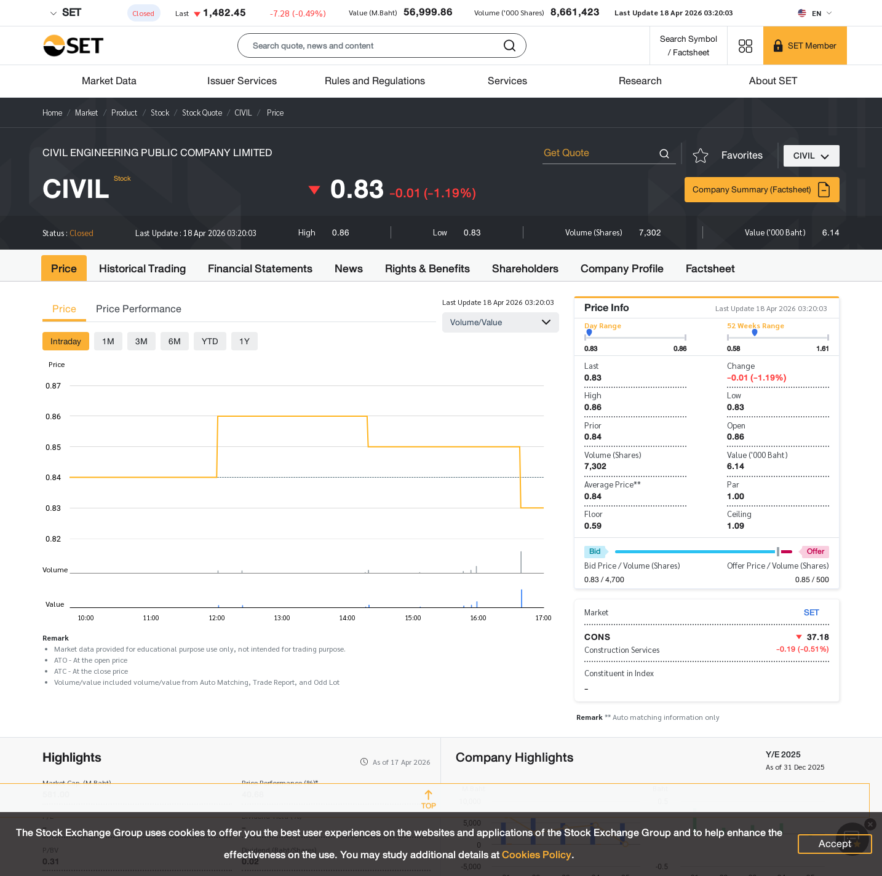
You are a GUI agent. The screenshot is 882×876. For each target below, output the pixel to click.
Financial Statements (260, 268)
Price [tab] (64, 309)
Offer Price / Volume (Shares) (778, 565)
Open (736, 425)
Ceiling (739, 514)
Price (64, 268)
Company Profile (622, 268)
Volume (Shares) (613, 455)
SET (65, 13)
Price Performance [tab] (138, 309)
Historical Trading (142, 268)
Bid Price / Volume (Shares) (632, 565)
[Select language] (815, 13)
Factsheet (710, 268)
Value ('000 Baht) (757, 455)
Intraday (65, 341)
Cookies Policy (536, 855)
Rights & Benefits (427, 268)
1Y (244, 341)
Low (734, 395)
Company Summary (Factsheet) (762, 189)
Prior (593, 425)
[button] (381, 45)
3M (141, 341)
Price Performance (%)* (280, 782)
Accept (835, 844)
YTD (210, 341)
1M (108, 341)
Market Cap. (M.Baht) (76, 782)
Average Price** (612, 484)
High (593, 395)
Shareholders (525, 268)
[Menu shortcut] (745, 45)
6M (175, 341)
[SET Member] (805, 45)
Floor (593, 514)
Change (741, 365)
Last (591, 365)
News (349, 268)
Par (733, 484)
